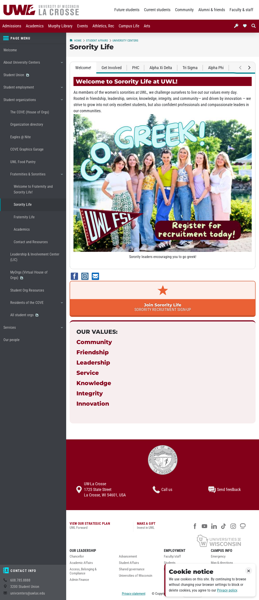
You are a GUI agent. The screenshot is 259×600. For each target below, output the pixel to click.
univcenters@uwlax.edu (27, 593)
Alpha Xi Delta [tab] (160, 67)
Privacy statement (133, 594)
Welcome (10, 50)
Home (75, 40)
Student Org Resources (27, 290)
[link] (163, 299)
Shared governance (131, 569)
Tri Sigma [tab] (190, 67)
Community (184, 10)
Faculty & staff (241, 10)
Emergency (218, 556)
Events (82, 26)
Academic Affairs (81, 563)
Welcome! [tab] (83, 67)
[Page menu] (33, 38)
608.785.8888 (20, 580)
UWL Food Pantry (23, 162)
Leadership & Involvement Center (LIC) (34, 257)
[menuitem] (12, 26)
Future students (126, 10)
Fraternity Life (24, 217)
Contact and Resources (31, 242)
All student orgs (24, 315)
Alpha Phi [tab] (216, 67)
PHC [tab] (135, 67)
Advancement (128, 556)
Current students (157, 10)
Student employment (33, 89)
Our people (11, 340)
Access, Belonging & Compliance (83, 571)
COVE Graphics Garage (27, 149)
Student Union (16, 75)
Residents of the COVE (36, 304)
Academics (35, 26)
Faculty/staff (172, 556)
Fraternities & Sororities (36, 175)
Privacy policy (227, 590)
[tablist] (162, 67)
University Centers (125, 40)
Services (33, 329)
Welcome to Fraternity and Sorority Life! (33, 189)
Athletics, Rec (103, 26)
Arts (147, 26)
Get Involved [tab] (112, 67)
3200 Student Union (24, 586)
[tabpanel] (162, 171)
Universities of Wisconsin (135, 576)
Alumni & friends (211, 10)
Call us (162, 489)
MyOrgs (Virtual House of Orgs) (28, 275)
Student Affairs (97, 40)
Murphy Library (60, 26)
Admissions (11, 26)
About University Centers (33, 64)
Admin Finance (79, 580)
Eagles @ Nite (20, 137)
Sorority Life (23, 204)
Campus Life (129, 26)
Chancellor (77, 556)
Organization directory (26, 124)
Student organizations (33, 101)
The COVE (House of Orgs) (29, 112)
